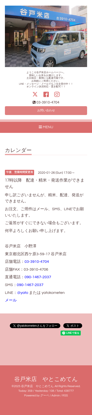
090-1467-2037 (38, 277)
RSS (65, 395)
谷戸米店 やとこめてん (46, 379)
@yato (22, 293)
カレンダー (18, 150)
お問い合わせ (46, 110)
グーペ (44, 395)
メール (11, 300)
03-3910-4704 (37, 262)
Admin (56, 395)
